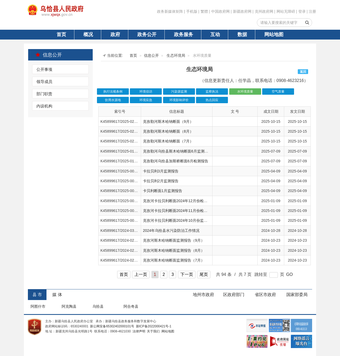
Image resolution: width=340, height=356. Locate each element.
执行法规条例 (112, 91)
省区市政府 (265, 294)
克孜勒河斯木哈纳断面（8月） (168, 131)
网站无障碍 (286, 11)
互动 (215, 34)
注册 (312, 11)
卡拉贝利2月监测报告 (160, 181)
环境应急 (145, 100)
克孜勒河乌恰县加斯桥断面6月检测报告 (175, 161)
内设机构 (44, 106)
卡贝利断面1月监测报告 (162, 191)
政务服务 (183, 34)
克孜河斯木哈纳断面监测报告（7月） (174, 260)
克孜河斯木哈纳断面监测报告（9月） (174, 240)
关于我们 (153, 331)
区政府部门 (233, 294)
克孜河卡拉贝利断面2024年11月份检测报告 (179, 211)
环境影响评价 (179, 100)
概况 (88, 34)
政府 (115, 34)
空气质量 (278, 91)
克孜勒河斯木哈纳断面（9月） (168, 121)
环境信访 (145, 91)
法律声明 (138, 331)
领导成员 (44, 81)
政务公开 (146, 34)
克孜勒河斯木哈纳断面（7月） (168, 141)
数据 (242, 34)
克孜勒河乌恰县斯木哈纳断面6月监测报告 (177, 151)
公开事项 (44, 69)
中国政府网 (220, 11)
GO (289, 274)
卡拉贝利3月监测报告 (160, 171)
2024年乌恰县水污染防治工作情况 (171, 230)
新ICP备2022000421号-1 (153, 326)
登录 (302, 11)
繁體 (204, 11)
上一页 (140, 274)
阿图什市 (38, 306)
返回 (303, 71)
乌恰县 (98, 306)
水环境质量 (245, 91)
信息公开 (49, 54)
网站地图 (273, 34)
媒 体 (57, 294)
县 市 (37, 294)
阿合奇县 (131, 306)
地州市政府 (203, 294)
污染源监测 (179, 91)
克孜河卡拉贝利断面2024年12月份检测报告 (179, 201)
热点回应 (212, 100)
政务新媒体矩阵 (170, 11)
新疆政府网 (242, 11)
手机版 (191, 11)
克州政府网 (264, 11)
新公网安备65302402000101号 (111, 326)
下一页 (186, 274)
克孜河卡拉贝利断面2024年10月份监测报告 (179, 220)
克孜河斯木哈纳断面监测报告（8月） (174, 250)
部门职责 (44, 94)
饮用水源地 (113, 100)
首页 (61, 34)
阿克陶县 (69, 306)
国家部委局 (297, 294)
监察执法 (212, 91)
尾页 (203, 274)
